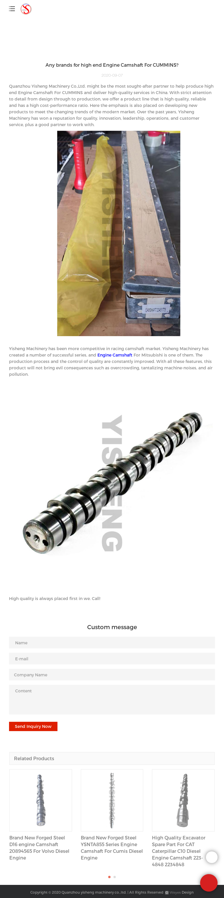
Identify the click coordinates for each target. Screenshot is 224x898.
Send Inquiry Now (33, 726)
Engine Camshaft (114, 354)
